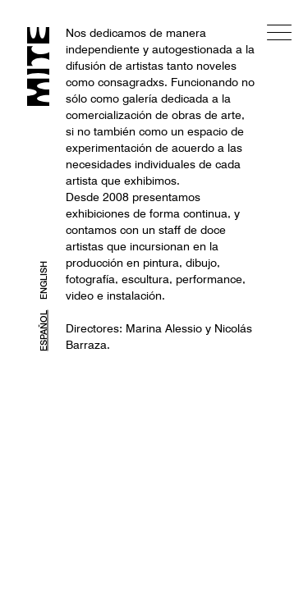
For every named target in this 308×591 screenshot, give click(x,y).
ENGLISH (43, 280)
